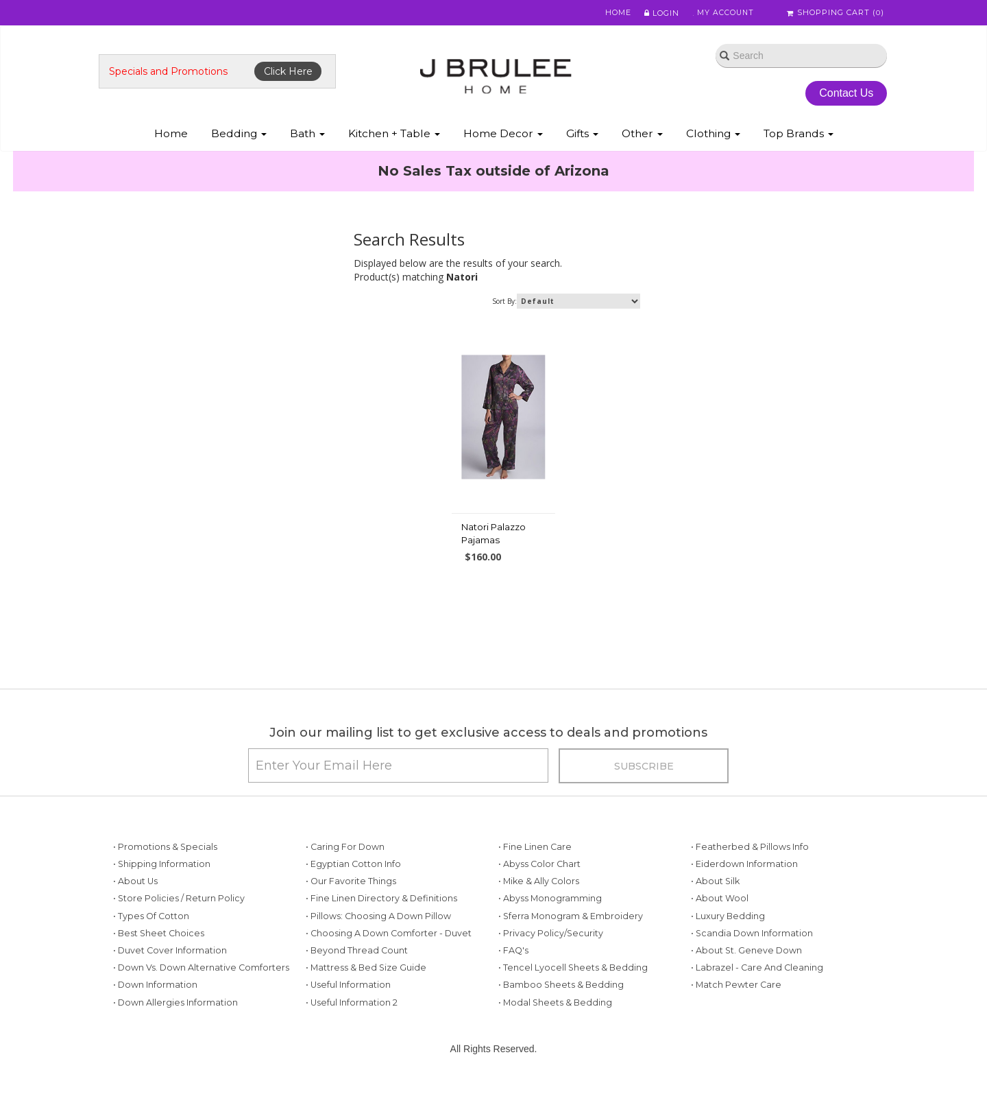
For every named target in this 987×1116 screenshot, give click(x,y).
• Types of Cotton (151, 942)
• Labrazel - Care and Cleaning (757, 993)
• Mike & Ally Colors (538, 907)
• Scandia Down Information (752, 959)
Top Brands (798, 136)
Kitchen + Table (394, 136)
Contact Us (843, 95)
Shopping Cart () (835, 13)
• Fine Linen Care (535, 873)
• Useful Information (348, 1011)
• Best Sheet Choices (158, 959)
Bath (307, 136)
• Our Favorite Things (351, 907)
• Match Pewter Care (736, 1011)
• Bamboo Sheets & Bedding (561, 1011)
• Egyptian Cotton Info (353, 890)
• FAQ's (513, 976)
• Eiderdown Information (744, 890)
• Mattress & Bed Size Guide (366, 993)
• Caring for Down (345, 873)
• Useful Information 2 (352, 1028)
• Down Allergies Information (175, 1028)
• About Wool (719, 924)
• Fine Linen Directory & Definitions (381, 924)
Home (611, 13)
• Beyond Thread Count (357, 976)
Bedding (239, 136)
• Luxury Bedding (728, 942)
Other (642, 136)
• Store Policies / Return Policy (179, 924)
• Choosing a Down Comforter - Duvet (389, 959)
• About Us (135, 907)
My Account (719, 13)
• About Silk (715, 907)
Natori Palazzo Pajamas (493, 547)
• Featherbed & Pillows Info (750, 873)
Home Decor (503, 136)
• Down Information (155, 1011)
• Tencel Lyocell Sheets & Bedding (573, 993)
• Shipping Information (161, 890)
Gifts (582, 136)
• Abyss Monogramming (550, 924)
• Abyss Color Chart (539, 890)
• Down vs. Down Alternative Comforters (201, 993)
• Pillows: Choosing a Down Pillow (378, 942)
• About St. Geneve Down (746, 976)
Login (654, 13)
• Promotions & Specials (165, 873)
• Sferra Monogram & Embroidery (570, 942)
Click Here (292, 73)
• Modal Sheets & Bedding (555, 1028)
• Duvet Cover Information (170, 976)
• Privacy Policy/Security (550, 959)
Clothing (713, 136)
